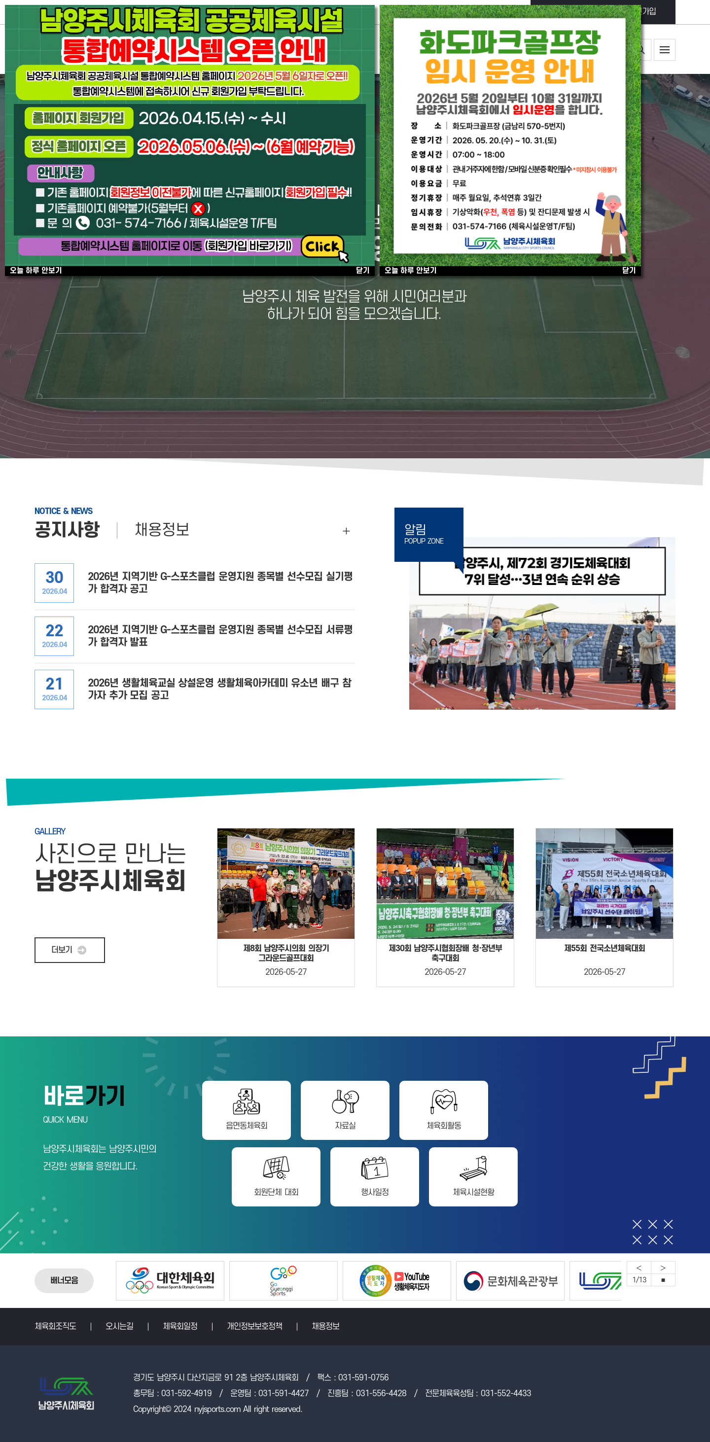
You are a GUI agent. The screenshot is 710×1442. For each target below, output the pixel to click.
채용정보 (161, 530)
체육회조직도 (55, 1326)
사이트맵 (664, 50)
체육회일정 (180, 1326)
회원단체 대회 (276, 1192)
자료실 (345, 1126)
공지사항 (67, 530)
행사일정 (375, 1192)
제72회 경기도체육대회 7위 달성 (542, 623)
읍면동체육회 (246, 1126)
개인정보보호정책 (254, 1326)
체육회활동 (443, 1126)
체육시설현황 (473, 1192)
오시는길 (119, 1326)
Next (663, 1267)
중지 (663, 1279)
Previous (639, 1267)
